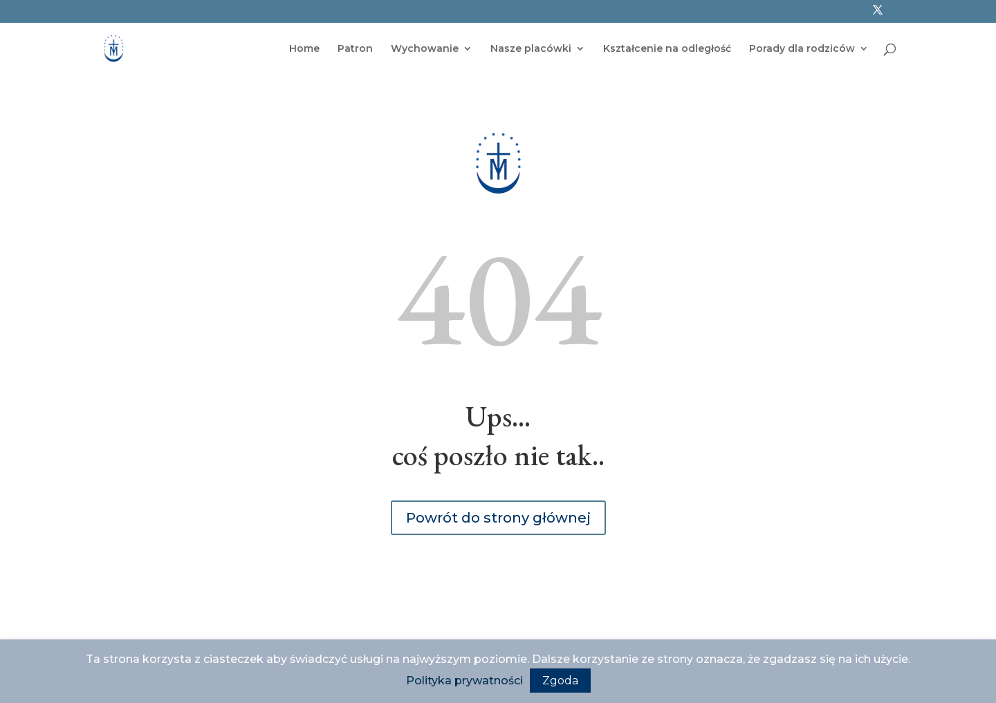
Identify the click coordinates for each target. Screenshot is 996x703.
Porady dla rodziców (802, 49)
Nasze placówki (530, 49)
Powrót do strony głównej (498, 517)
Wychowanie (425, 49)
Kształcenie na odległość (667, 49)
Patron (355, 49)
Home (304, 49)
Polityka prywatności (464, 680)
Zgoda (560, 680)
